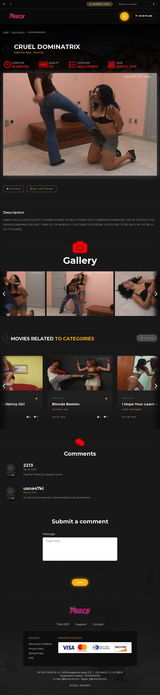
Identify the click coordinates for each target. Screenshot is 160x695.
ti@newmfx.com (70, 679)
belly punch (18, 32)
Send (80, 582)
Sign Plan (143, 15)
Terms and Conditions (40, 644)
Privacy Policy (36, 648)
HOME (5, 32)
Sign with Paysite (41, 188)
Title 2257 (63, 624)
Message (49, 534)
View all (147, 338)
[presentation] (4, 293)
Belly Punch (58, 398)
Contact (98, 624)
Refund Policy (36, 653)
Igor (66, 409)
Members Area (99, 4)
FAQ (31, 658)
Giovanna (57, 409)
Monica (38, 52)
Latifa (125, 409)
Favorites (13, 188)
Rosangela (135, 409)
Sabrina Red (22, 52)
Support (81, 624)
